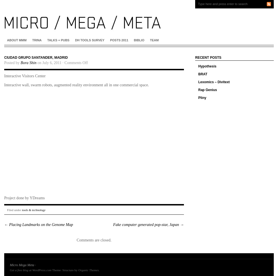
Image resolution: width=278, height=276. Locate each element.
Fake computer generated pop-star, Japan (148, 225)
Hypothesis (207, 66)
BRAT (202, 74)
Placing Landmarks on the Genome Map (38, 225)
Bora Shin (28, 63)
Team (154, 40)
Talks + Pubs (58, 40)
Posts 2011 (119, 40)
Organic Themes (88, 270)
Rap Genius (207, 90)
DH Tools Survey (89, 40)
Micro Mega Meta (22, 265)
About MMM (17, 40)
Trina (37, 40)
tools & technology (33, 210)
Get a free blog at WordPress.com (30, 270)
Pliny (202, 98)
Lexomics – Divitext (214, 82)
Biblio (139, 40)
